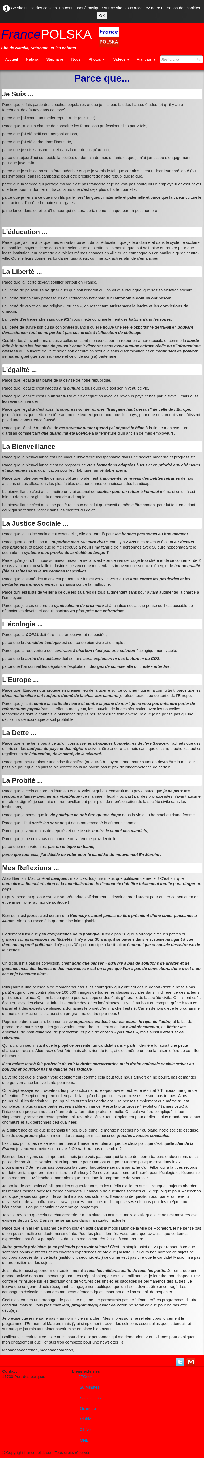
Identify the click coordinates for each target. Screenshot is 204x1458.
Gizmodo (88, 1408)
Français (146, 59)
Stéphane (54, 59)
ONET (85, 1440)
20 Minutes (89, 1387)
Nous (75, 59)
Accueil (11, 59)
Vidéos (121, 59)
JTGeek (86, 1376)
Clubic (85, 1419)
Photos (96, 59)
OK (102, 15)
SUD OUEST (91, 1397)
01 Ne (85, 1429)
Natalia (32, 59)
